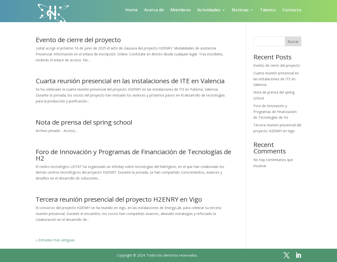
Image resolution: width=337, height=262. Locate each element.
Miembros (180, 10)
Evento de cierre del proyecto (78, 39)
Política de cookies (151, 243)
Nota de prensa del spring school (84, 122)
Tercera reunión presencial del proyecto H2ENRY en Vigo (119, 199)
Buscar (293, 41)
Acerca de (154, 10)
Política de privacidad (197, 243)
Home (131, 10)
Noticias (240, 10)
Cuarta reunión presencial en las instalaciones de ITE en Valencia (130, 80)
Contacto (291, 10)
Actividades (208, 10)
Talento (268, 10)
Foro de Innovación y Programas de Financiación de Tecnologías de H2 (133, 155)
